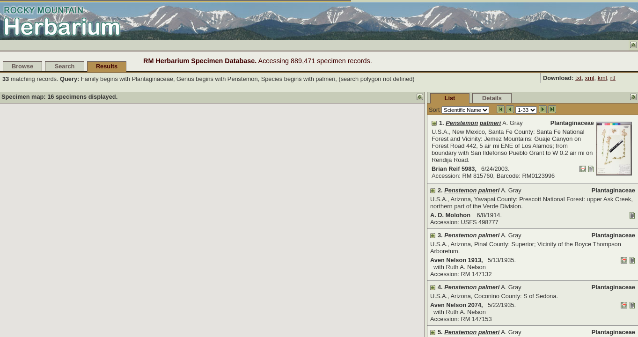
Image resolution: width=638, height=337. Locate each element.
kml (602, 77)
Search (65, 66)
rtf (613, 77)
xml (589, 77)
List (450, 98)
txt (578, 77)
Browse (22, 66)
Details (492, 98)
